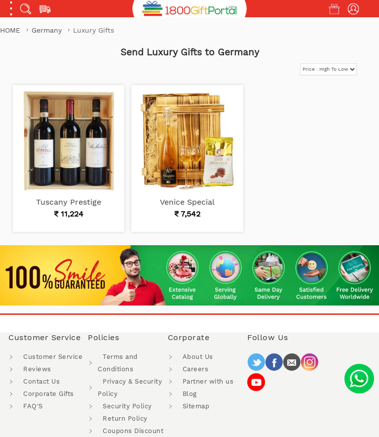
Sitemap (196, 406)
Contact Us (41, 381)
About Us (198, 356)
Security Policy (127, 406)
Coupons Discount (133, 431)
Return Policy (125, 418)
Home (10, 30)
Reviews (37, 369)
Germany (48, 30)
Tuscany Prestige (68, 202)
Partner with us (208, 381)
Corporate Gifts (48, 393)
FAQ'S (33, 406)
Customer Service (52, 356)
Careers (196, 369)
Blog (190, 393)
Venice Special (187, 202)
